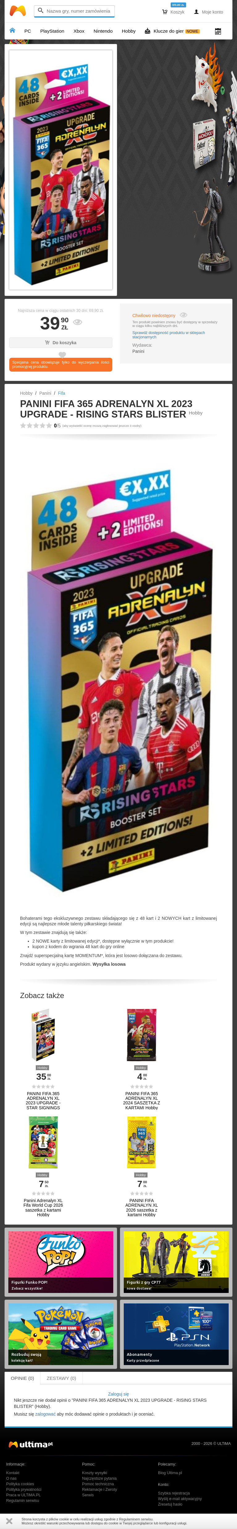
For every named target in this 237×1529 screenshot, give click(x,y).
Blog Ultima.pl (170, 1473)
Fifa (61, 393)
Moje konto (208, 11)
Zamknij (9, 1521)
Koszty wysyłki (94, 1473)
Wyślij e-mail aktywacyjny (180, 1499)
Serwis (88, 1495)
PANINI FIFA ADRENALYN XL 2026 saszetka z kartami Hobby (141, 1207)
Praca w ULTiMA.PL (23, 1495)
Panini (45, 393)
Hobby (26, 393)
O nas (11, 1478)
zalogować (45, 1414)
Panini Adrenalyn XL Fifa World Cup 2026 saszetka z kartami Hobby (43, 1207)
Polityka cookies (20, 1484)
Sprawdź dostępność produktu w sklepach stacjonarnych (168, 335)
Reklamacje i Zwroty (99, 1489)
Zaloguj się (118, 1394)
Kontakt (12, 1473)
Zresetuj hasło (170, 1504)
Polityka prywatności (23, 1489)
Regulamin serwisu (22, 1500)
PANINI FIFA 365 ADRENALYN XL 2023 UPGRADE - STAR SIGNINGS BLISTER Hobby (43, 1103)
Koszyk (173, 11)
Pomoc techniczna (98, 1484)
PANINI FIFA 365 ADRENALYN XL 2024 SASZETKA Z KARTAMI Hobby (141, 1100)
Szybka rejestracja (174, 1493)
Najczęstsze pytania (99, 1478)
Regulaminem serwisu (135, 1519)
